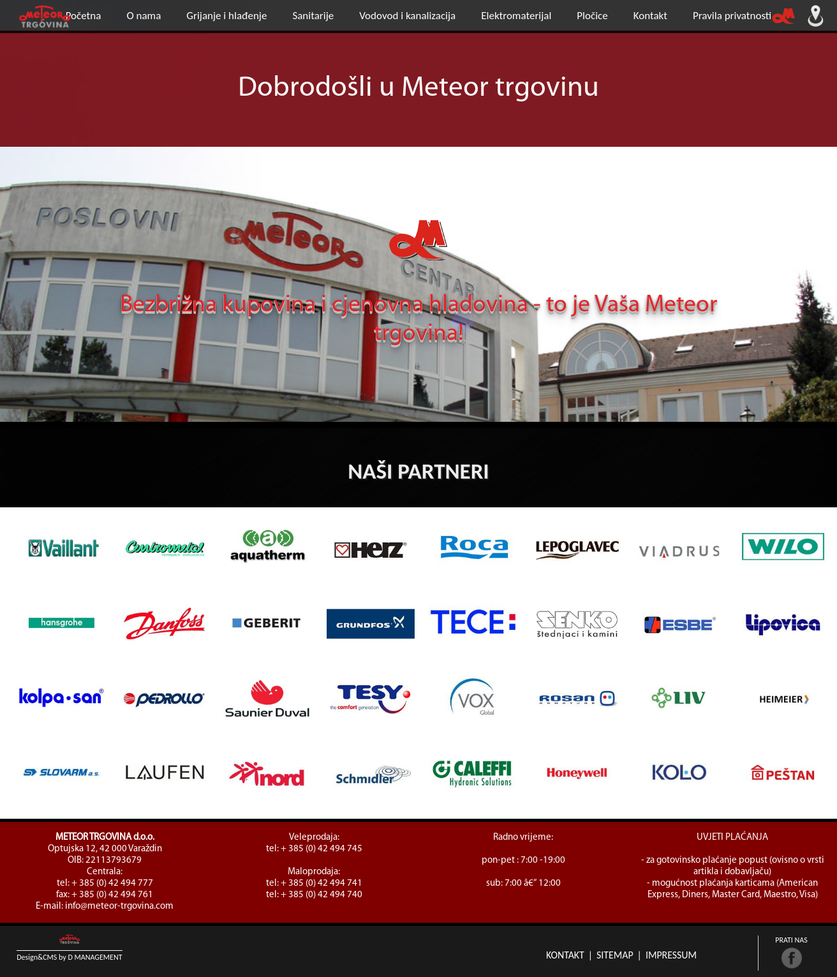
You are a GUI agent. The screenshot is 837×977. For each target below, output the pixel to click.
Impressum (671, 955)
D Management (95, 957)
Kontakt (565, 955)
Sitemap (614, 955)
